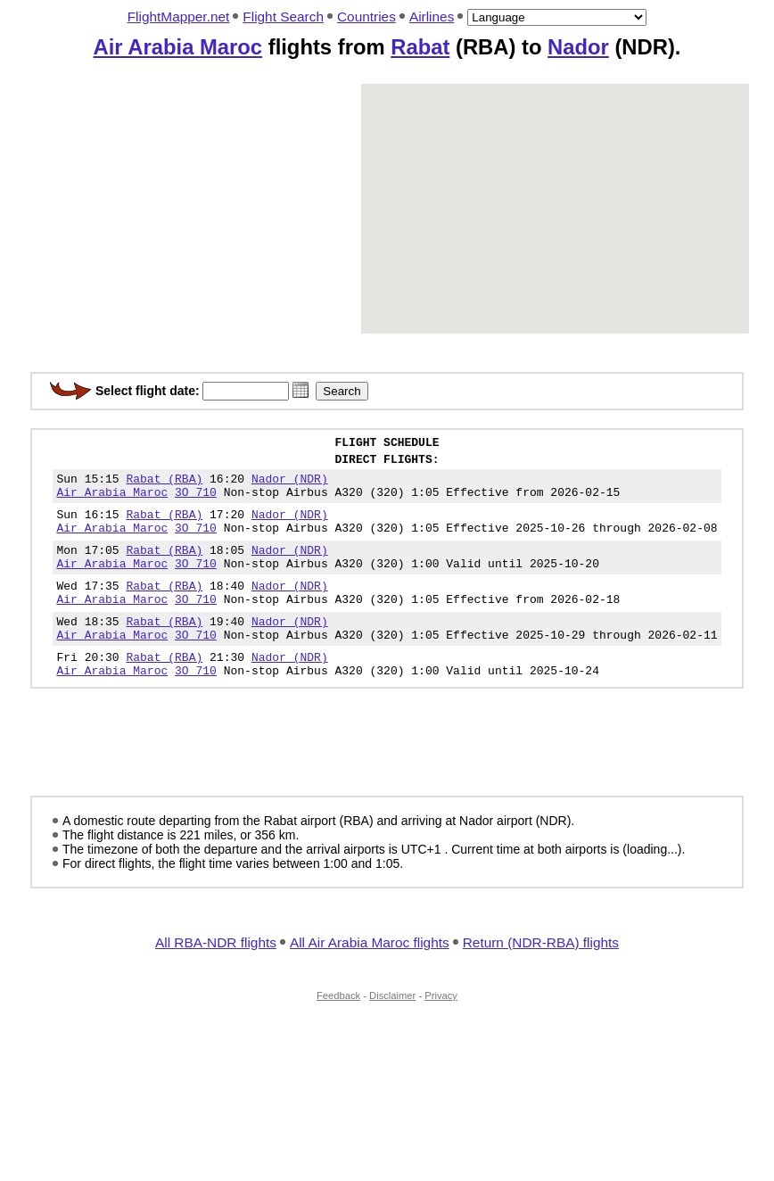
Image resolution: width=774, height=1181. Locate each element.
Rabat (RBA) (164, 486)
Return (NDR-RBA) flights (541, 979)
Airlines (431, 16)
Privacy (440, 1033)
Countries (366, 16)
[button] (300, 390)
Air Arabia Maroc (178, 47)
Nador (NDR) (289, 486)
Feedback (338, 1033)
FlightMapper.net (179, 16)
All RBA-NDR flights (215, 979)
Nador (578, 47)
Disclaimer (392, 1033)
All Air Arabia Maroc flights (369, 979)
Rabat (420, 47)
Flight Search (283, 16)
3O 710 (196, 502)
